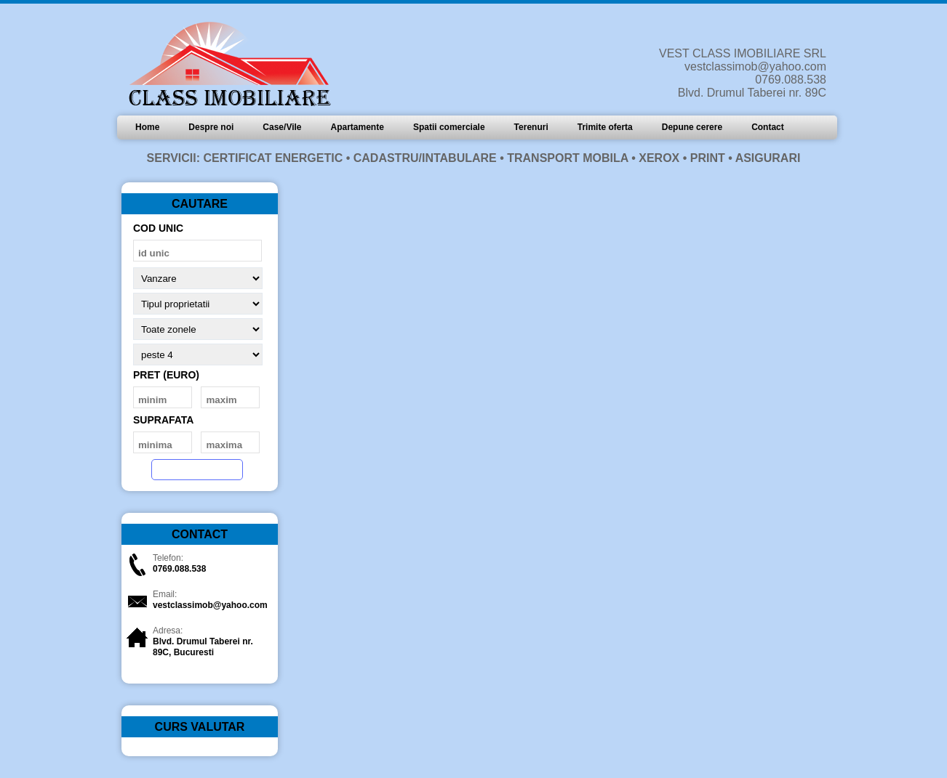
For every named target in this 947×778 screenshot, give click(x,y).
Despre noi (210, 127)
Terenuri (531, 127)
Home (147, 127)
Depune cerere (692, 127)
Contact (767, 127)
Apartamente (357, 127)
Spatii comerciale (449, 127)
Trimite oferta (605, 127)
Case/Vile (282, 127)
